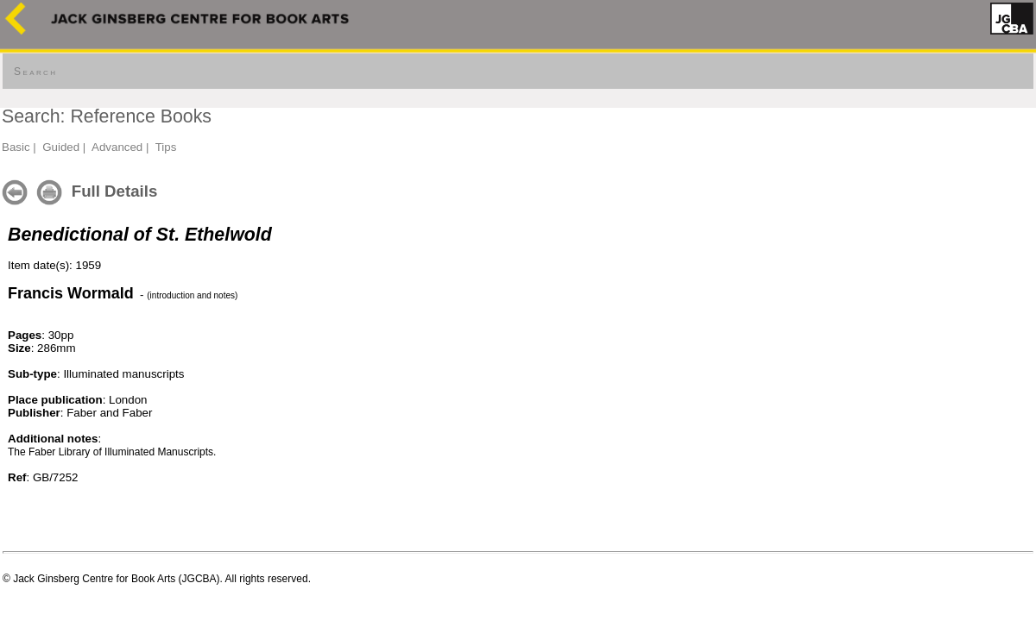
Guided (60, 147)
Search (35, 72)
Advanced (117, 147)
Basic (16, 147)
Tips (166, 147)
